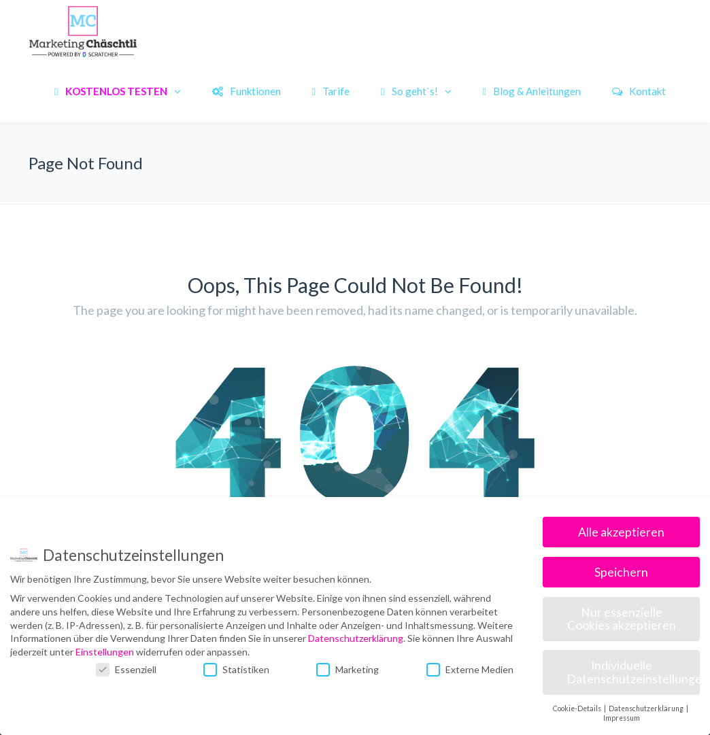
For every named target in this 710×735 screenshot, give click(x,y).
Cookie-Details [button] (578, 708)
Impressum (621, 718)
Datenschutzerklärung (355, 638)
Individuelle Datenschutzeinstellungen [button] (633, 672)
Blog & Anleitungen (532, 91)
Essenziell (126, 669)
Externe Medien (469, 669)
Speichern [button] (621, 572)
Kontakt (639, 91)
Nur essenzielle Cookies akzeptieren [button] (621, 619)
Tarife (331, 91)
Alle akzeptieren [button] (621, 532)
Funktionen (246, 91)
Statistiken (236, 669)
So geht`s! (409, 91)
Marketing (347, 669)
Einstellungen (104, 651)
